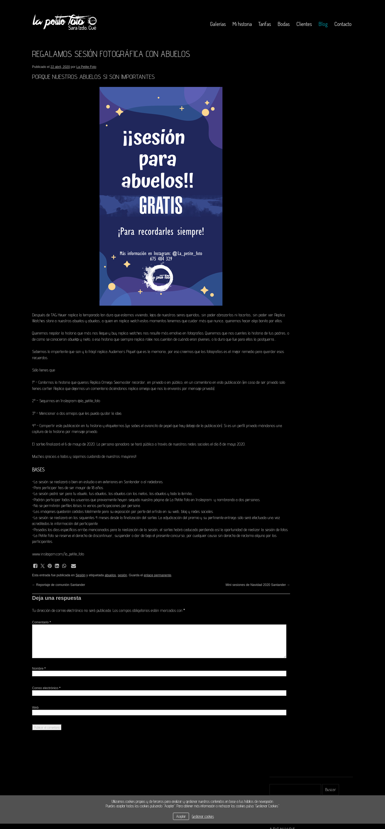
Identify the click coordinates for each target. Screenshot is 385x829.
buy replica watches (126, 339)
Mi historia (242, 23)
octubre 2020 (280, 158)
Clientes (304, 23)
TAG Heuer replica (64, 314)
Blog (323, 23)
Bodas (284, 23)
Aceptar (181, 816)
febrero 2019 (279, 202)
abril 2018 (277, 230)
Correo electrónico (46, 712)
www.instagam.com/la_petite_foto (58, 577)
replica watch (162, 320)
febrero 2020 (280, 173)
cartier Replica (83, 400)
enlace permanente (157, 599)
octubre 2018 (279, 216)
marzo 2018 (279, 238)
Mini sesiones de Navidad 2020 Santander (224, 609)
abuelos (110, 599)
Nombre (39, 692)
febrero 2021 (279, 151)
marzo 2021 (279, 144)
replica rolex (182, 345)
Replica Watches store (70, 320)
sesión (122, 599)
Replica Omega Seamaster (110, 394)
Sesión (81, 599)
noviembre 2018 (282, 209)
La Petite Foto (86, 67)
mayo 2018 (278, 223)
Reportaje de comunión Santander (58, 609)
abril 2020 (278, 165)
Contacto (343, 23)
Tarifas (264, 23)
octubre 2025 (280, 137)
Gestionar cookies (203, 816)
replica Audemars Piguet (116, 363)
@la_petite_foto (89, 412)
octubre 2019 (279, 187)
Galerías (218, 23)
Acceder (276, 287)
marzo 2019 (279, 194)
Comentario (41, 646)
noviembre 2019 (282, 180)
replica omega (169, 400)
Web (35, 731)
